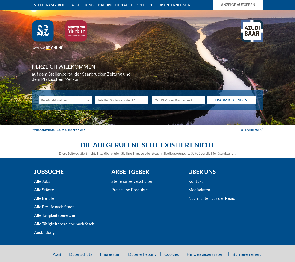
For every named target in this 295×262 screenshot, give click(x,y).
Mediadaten (199, 189)
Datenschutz (80, 254)
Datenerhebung (142, 254)
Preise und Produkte (129, 189)
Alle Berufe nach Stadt (54, 206)
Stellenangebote (50, 5)
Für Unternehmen (173, 5)
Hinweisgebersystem (206, 254)
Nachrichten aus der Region (125, 5)
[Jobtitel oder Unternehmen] (121, 100)
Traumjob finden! (231, 100)
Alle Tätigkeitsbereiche (54, 215)
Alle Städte (44, 189)
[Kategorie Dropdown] (87, 100)
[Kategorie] (61, 100)
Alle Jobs (42, 181)
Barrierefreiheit (247, 254)
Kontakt (195, 181)
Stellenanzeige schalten (132, 181)
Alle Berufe (44, 198)
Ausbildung (82, 5)
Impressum (110, 254)
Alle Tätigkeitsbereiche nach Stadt (64, 223)
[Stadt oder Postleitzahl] (178, 100)
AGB (57, 254)
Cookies (171, 254)
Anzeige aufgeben (238, 5)
